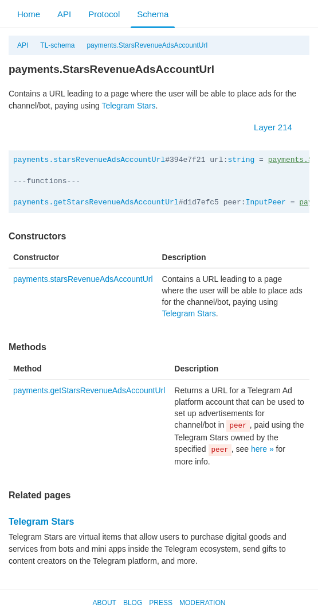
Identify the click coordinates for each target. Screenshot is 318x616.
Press (160, 603)
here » (262, 449)
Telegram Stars (128, 105)
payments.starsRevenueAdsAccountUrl (89, 160)
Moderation (202, 603)
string (240, 160)
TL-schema (57, 45)
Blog (132, 603)
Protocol (104, 14)
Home (28, 14)
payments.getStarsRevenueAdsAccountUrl (96, 202)
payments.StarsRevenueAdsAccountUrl (147, 45)
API (64, 14)
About (104, 603)
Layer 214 (279, 127)
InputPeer (266, 202)
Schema (152, 14)
